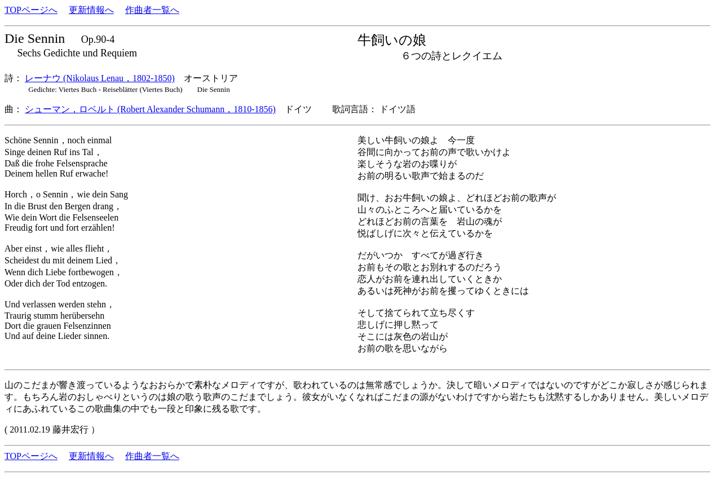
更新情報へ (91, 10)
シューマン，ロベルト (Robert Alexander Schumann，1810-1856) (150, 109)
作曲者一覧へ (152, 10)
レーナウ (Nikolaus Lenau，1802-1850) (100, 78)
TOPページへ (31, 10)
